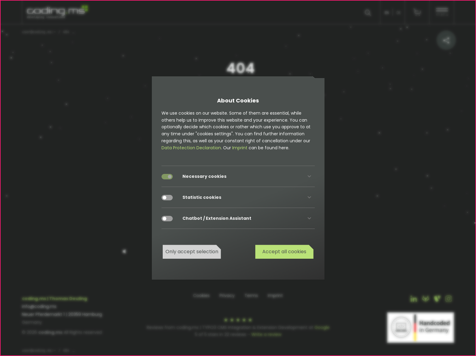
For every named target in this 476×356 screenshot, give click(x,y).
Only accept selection (191, 251)
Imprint (239, 148)
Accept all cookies (284, 251)
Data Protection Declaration (191, 148)
